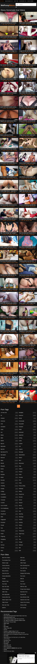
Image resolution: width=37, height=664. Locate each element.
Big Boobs (9, 446)
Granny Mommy (30, 1)
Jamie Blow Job (7, 645)
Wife (27, 551)
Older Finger (23, 562)
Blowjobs (9, 466)
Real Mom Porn (23, 591)
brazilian (33, 318)
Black (9, 460)
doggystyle (34, 388)
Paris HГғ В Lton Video (9, 651)
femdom (15, 304)
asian (6, 24)
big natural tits (14, 136)
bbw (9, 80)
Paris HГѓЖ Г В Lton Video (10, 622)
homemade (12, 24)
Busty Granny (5, 570)
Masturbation (27, 455)
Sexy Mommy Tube (24, 597)
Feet (9, 528)
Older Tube (4, 591)
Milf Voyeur (22, 560)
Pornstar (27, 477)
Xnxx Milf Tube (23, 568)
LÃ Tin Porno (7, 638)
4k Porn (5, 629)
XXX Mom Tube (5, 568)
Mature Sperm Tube (6, 599)
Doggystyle (9, 520)
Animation (9, 427)
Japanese (27, 435)
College (9, 491)
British (9, 477)
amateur (23, 24)
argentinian (30, 248)
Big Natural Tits (9, 452)
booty (30, 388)
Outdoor (27, 469)
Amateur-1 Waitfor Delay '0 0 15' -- (11, 631)
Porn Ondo (22, 584)
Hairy (9, 551)
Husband (27, 427)
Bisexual (9, 458)
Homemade (27, 421)
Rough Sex (27, 494)
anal (3, 24)
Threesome (27, 531)
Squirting (27, 514)
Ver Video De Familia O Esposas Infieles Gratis (14, 620)
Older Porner (5, 602)
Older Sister (6, 623)
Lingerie (27, 449)
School (27, 500)
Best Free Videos (6, 557)
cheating (15, 150)
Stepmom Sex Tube (24, 599)
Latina (27, 441)
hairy (25, 94)
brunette (30, 150)
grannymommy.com (9, 1)
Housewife (27, 424)
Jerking (27, 438)
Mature (27, 458)
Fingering (9, 536)
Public (27, 483)
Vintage (27, 542)
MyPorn (4, 607)
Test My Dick (6, 614)
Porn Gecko (23, 570)
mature (33, 94)
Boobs (9, 469)
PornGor (22, 581)
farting (27, 234)
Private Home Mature (25, 589)
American (9, 421)
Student (27, 520)
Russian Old (23, 594)
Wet (27, 548)
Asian (9, 429)
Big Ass (9, 444)
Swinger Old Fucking (25, 573)
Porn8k (3, 578)
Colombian (9, 494)
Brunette (9, 480)
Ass (9, 432)
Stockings (27, 517)
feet (14, 360)
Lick (27, 446)
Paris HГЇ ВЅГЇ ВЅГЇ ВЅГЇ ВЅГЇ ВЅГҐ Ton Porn (14, 632)
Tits (27, 536)
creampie (13, 66)
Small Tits (27, 508)
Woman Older (23, 605)
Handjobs (27, 413)
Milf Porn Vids (23, 586)
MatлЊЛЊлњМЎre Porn (9, 617)
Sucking (27, 522)
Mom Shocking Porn (25, 565)
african (22, 136)
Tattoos (27, 525)
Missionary (27, 463)
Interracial (27, 432)
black (32, 136)
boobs (27, 388)
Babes (9, 435)
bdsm (31, 332)
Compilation (9, 497)
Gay (9, 542)
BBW (9, 438)
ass (9, 24)
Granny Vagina (5, 589)
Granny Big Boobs (6, 576)
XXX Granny (23, 607)
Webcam (27, 545)
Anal (9, 424)
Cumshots (9, 511)
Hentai (27, 418)
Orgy (27, 466)
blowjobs (11, 178)
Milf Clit (22, 578)
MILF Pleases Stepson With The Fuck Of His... (14, 618)
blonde (17, 52)
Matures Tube (5, 581)
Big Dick (9, 449)
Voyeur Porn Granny (25, 602)
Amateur (9, 418)
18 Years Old (9, 413)
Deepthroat (9, 514)
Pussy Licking (27, 486)
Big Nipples (9, 455)
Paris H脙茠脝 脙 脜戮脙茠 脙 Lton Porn (13, 648)
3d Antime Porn (7, 640)
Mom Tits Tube (5, 586)
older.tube (16, 1)
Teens (27, 528)
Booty (9, 472)
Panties (27, 472)
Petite (27, 475)
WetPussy (8, 5)
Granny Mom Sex (6, 597)
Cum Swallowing (9, 508)
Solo (27, 511)
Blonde (9, 463)
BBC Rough (6, 641)
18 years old (5, 234)
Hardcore (27, 415)
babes (31, 38)
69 (21, 276)
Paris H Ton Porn (7, 646)
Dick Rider (6, 635)
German (9, 545)
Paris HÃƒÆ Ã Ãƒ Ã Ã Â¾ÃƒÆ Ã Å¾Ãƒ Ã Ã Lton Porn (16, 634)
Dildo (9, 517)
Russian (27, 497)
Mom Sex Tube (5, 605)
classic (3, 374)
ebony (15, 248)
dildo (34, 150)
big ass (29, 24)
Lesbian (27, 444)
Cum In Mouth (9, 506)
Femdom (9, 531)
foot (12, 374)
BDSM (9, 441)
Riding (27, 491)
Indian (27, 429)
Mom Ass (22, 557)
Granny (9, 548)
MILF (27, 460)
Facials (9, 525)
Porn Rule (4, 584)
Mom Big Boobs (5, 594)
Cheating (9, 486)
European (9, 522)
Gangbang (9, 539)
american (28, 108)
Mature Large (5, 562)
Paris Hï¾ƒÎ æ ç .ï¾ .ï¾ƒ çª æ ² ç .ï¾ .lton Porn (14, 637)
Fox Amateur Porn (6, 560)
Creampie (9, 500)
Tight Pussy (27, 534)
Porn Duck (22, 576)
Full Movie (6, 643)
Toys (27, 539)
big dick (27, 66)
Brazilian (9, 475)
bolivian (33, 122)
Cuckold (9, 503)
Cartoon (9, 483)
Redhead (27, 489)
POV (27, 480)
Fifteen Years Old (7, 628)
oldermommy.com (22, 1)
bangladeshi (27, 402)
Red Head (6, 626)
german (13, 108)
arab (8, 178)
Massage (27, 452)
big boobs (34, 24)
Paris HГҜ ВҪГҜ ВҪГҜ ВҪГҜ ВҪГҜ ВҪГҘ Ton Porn (15, 615)
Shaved (27, 503)
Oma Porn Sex (5, 573)
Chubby (9, 489)
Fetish (9, 534)
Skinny (27, 506)
